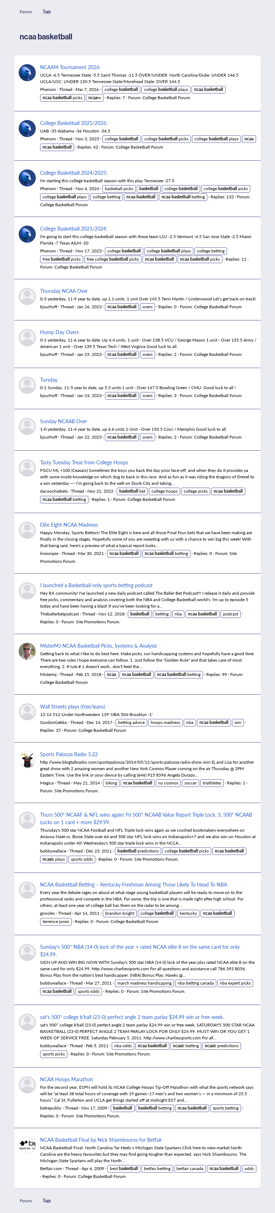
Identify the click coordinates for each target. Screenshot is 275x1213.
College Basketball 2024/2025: (73, 172)
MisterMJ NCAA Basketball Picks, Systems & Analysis (98, 645)
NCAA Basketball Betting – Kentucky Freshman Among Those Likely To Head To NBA (133, 884)
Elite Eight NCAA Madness (69, 524)
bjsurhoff (48, 307)
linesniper (49, 553)
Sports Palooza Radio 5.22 (69, 754)
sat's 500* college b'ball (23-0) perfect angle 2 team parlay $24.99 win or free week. (132, 1016)
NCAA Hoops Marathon (66, 1079)
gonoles (47, 913)
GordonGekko (53, 722)
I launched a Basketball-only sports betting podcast (96, 585)
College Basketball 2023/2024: (73, 228)
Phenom (48, 89)
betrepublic (51, 1108)
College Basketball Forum (166, 98)
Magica (47, 783)
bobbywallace (53, 851)
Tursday (48, 379)
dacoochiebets (54, 491)
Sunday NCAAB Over (63, 421)
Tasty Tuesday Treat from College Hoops (84, 462)
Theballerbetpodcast (59, 614)
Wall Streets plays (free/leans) (72, 706)
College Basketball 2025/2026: (73, 122)
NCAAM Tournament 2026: (70, 67)
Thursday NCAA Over (64, 290)
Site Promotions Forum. (98, 622)
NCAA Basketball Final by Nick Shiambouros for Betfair (101, 1139)
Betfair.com (51, 1168)
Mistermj (48, 674)
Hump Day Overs (59, 331)
